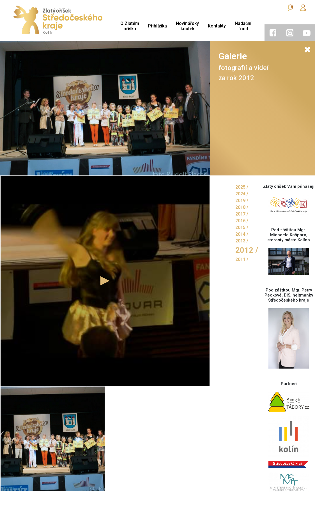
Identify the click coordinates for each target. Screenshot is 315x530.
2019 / (241, 200)
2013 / (241, 241)
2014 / (241, 234)
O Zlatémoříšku (129, 26)
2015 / (241, 227)
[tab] (273, 32)
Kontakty (217, 26)
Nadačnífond (243, 26)
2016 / (241, 220)
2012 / (246, 250)
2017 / (241, 214)
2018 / (241, 207)
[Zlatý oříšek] (57, 20)
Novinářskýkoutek (187, 26)
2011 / (241, 259)
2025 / (241, 187)
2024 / (241, 193)
